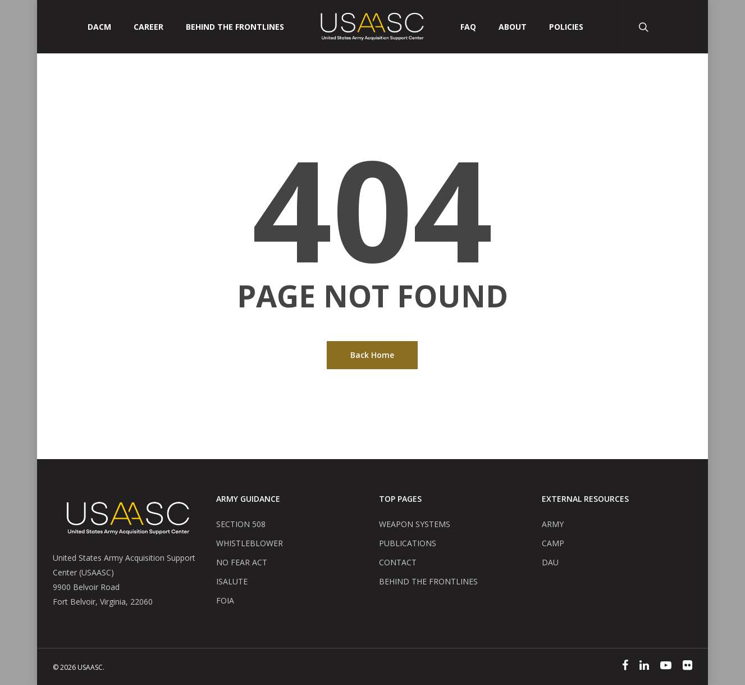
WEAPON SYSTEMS (414, 524)
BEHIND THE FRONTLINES (428, 581)
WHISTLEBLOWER (249, 543)
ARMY (553, 524)
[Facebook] (625, 666)
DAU (550, 562)
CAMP (553, 543)
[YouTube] (665, 666)
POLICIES (566, 27)
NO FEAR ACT (241, 562)
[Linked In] (644, 666)
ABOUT (513, 27)
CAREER (148, 27)
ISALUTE (232, 581)
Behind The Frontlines (235, 27)
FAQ (468, 27)
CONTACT (398, 562)
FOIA (225, 600)
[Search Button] (645, 26)
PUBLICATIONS (407, 543)
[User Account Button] (687, 26)
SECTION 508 (241, 524)
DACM (99, 27)
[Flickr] (687, 666)
